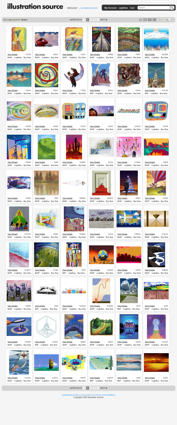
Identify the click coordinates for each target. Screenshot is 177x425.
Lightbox (123, 8)
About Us (79, 395)
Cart (132, 8)
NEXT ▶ (104, 20)
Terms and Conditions (105, 395)
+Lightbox (18, 57)
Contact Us (89, 395)
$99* (92, 93)
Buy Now (27, 57)
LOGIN (82, 8)
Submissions (67, 395)
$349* (9, 57)
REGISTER (93, 8)
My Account (110, 8)
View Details (12, 54)
